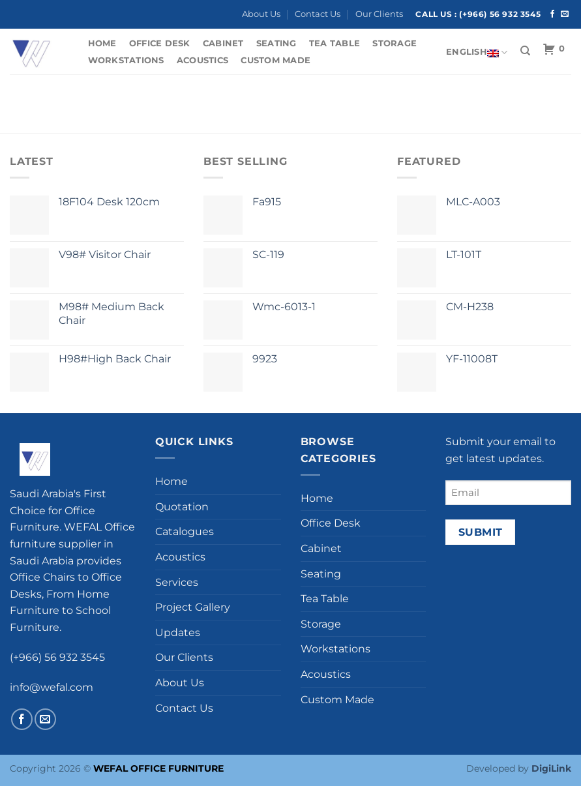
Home (102, 43)
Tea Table (334, 43)
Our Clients (379, 14)
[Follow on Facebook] (552, 14)
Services (176, 582)
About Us (261, 14)
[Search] (525, 51)
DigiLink (551, 768)
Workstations (126, 60)
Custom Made (275, 60)
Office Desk (159, 43)
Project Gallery (192, 607)
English (476, 52)
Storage (394, 43)
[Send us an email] (565, 14)
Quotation (182, 507)
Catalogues (184, 531)
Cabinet (223, 43)
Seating (276, 43)
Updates (177, 632)
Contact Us (317, 14)
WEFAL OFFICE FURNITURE (158, 768)
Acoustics (202, 60)
